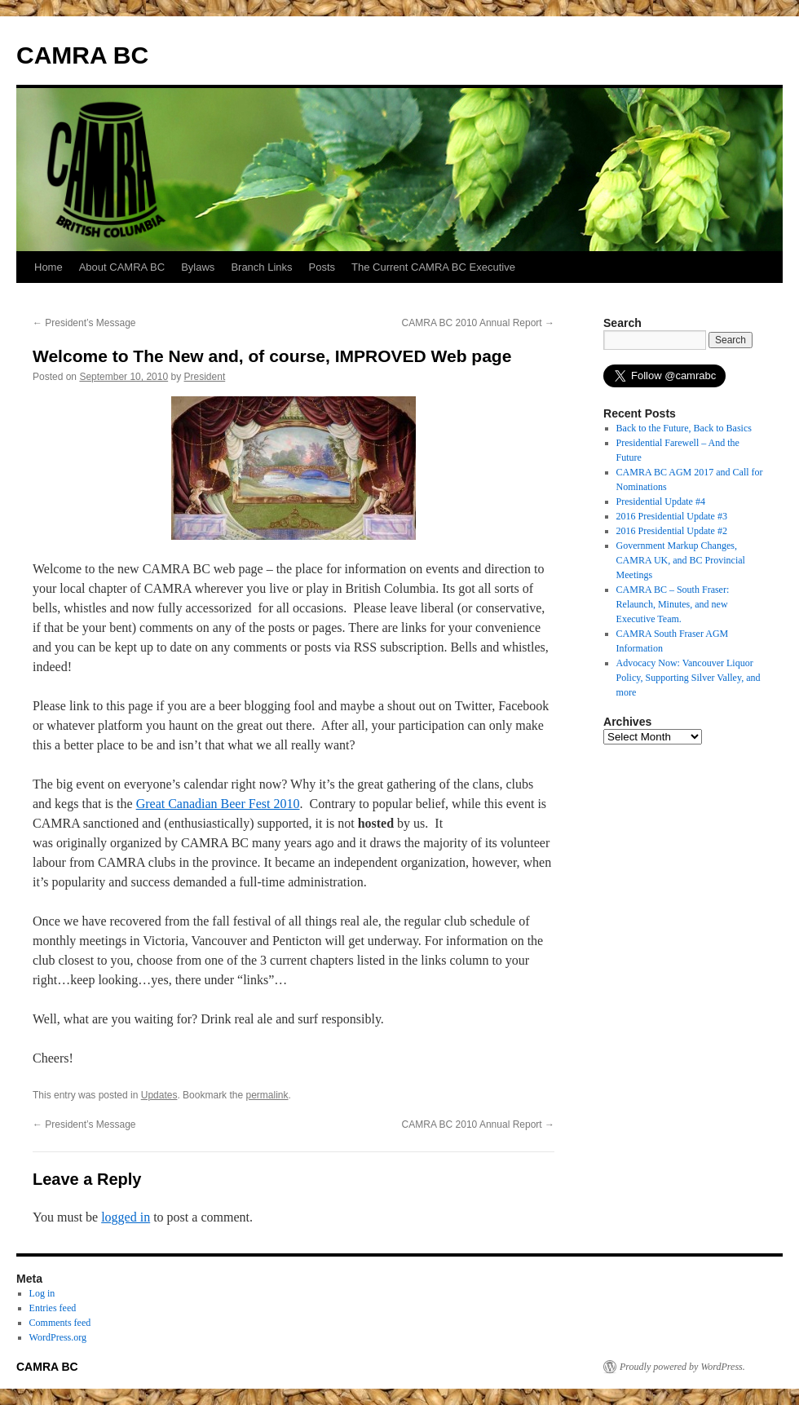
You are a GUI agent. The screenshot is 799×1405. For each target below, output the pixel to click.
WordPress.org (57, 1337)
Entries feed (53, 1308)
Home (48, 267)
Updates (159, 1095)
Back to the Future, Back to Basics (684, 428)
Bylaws (197, 267)
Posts (322, 267)
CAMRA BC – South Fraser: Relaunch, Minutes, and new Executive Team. (673, 604)
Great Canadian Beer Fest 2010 (218, 804)
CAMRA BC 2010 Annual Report (478, 323)
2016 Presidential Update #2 (671, 531)
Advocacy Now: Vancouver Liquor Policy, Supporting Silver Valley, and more (688, 677)
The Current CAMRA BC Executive (433, 267)
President (205, 376)
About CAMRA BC (122, 267)
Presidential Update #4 (660, 501)
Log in (42, 1293)
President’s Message (84, 323)
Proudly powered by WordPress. (682, 1366)
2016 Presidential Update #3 (671, 516)
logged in (125, 1217)
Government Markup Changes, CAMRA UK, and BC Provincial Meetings (680, 560)
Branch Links (261, 267)
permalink (266, 1095)
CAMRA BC (82, 55)
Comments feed (60, 1322)
